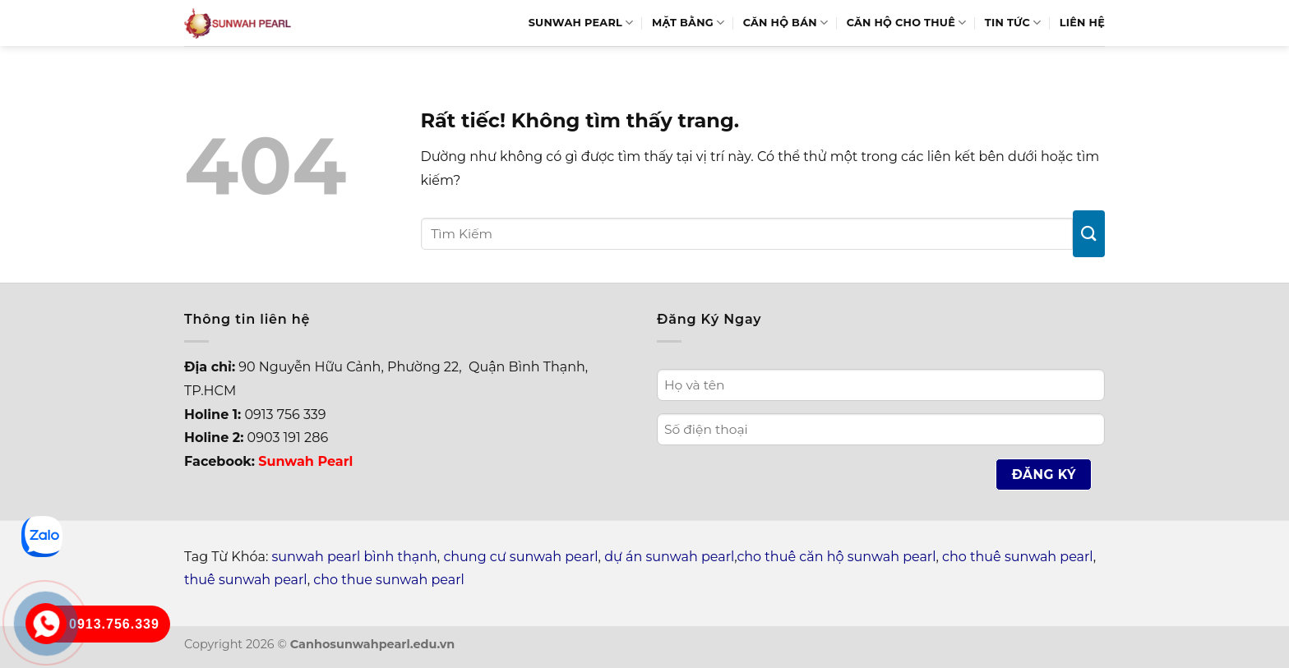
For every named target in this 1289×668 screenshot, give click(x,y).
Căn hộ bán (786, 22)
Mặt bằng (688, 22)
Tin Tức (1013, 22)
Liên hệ (1082, 22)
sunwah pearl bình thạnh (354, 556)
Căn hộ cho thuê (907, 22)
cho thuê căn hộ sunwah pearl (836, 556)
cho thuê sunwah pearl (1017, 556)
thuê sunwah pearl (245, 579)
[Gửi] (1089, 233)
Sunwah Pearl (581, 22)
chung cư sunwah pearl (520, 556)
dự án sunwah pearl (669, 556)
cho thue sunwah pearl (388, 579)
